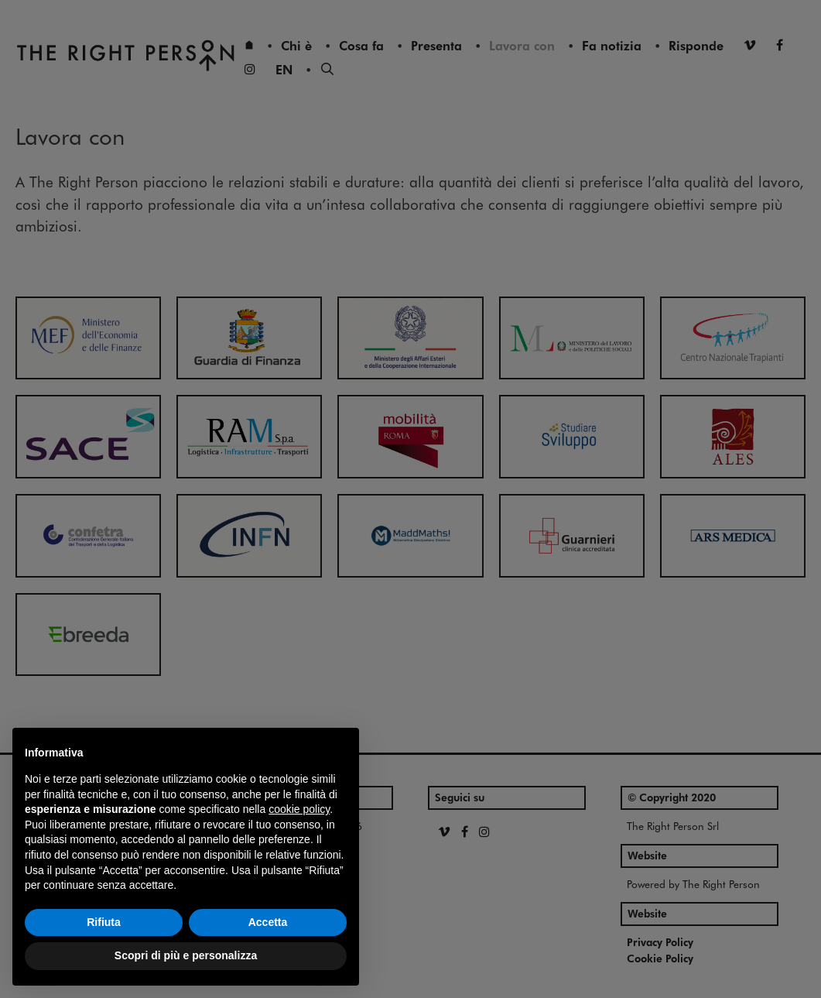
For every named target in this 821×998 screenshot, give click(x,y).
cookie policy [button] (299, 809)
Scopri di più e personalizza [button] (186, 955)
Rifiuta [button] (104, 922)
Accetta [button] (268, 922)
